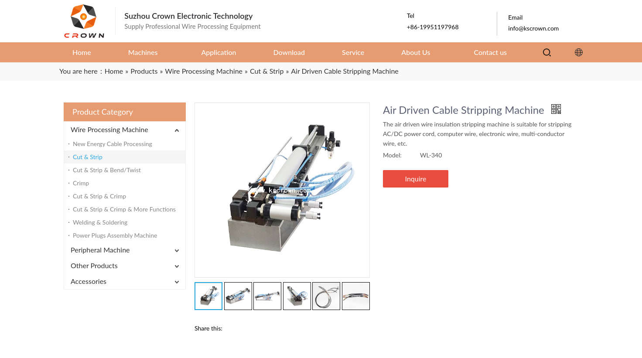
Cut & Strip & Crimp (99, 196)
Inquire (416, 178)
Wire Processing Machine (109, 129)
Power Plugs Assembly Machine (115, 235)
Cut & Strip (87, 156)
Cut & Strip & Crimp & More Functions (124, 209)
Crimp (81, 183)
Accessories (88, 281)
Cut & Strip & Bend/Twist (107, 170)
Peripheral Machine (100, 249)
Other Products (94, 265)
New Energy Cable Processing (112, 143)
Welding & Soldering (100, 222)
